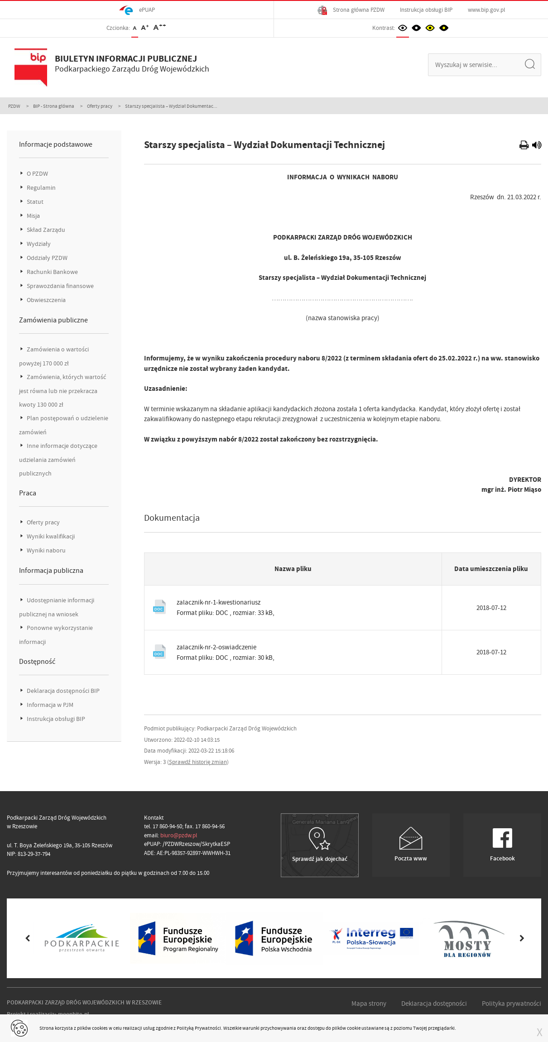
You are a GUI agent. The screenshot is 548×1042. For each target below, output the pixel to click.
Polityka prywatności (511, 1003)
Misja (32, 216)
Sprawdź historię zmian (198, 762)
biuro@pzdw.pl (178, 835)
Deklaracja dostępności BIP (62, 691)
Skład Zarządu (45, 230)
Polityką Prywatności (199, 1028)
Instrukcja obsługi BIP (426, 10)
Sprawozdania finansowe (59, 286)
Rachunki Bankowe (51, 272)
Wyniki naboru (45, 550)
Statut (34, 202)
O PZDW (36, 174)
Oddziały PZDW (46, 258)
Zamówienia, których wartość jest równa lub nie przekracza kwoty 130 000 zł (62, 390)
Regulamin (40, 188)
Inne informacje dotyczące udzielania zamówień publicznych (58, 459)
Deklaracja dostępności (434, 1003)
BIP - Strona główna (53, 106)
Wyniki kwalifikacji (50, 536)
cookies (100, 1028)
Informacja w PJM (49, 705)
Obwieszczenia (45, 300)
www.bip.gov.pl (486, 10)
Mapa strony (368, 1003)
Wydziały (38, 244)
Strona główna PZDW (351, 10)
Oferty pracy (99, 106)
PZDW (14, 106)
